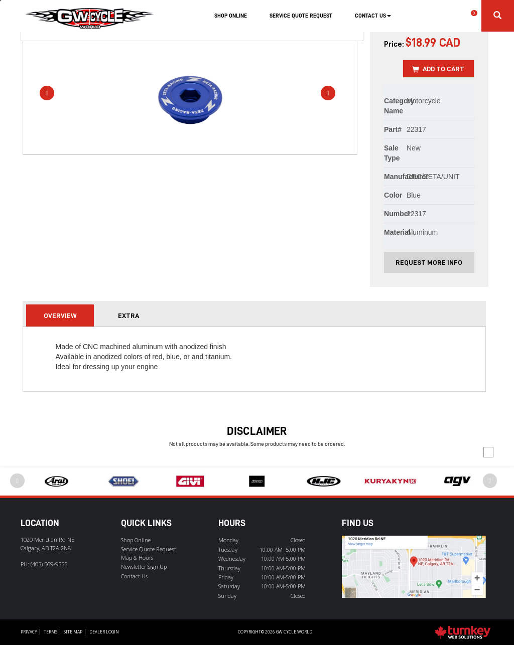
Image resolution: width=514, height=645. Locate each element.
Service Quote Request (301, 16)
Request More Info (429, 262)
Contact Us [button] (373, 16)
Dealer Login (104, 631)
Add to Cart (438, 69)
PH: (44, 564)
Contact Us (134, 576)
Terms (50, 631)
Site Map (73, 631)
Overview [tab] (60, 315)
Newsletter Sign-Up (144, 566)
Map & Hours (137, 557)
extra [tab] (128, 315)
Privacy (29, 631)
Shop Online (230, 16)
